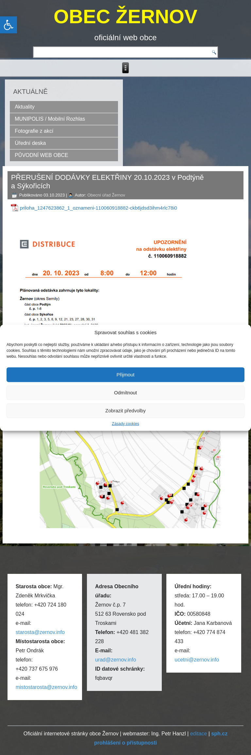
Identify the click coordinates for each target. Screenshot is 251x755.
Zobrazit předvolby (125, 410)
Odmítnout (125, 392)
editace (198, 733)
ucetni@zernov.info (197, 659)
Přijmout (125, 374)
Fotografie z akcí (34, 131)
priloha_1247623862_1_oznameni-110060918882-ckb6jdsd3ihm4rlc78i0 (98, 208)
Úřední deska (30, 143)
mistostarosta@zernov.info (46, 687)
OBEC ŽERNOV (125, 16)
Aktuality (24, 107)
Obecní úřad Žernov (106, 195)
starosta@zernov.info (40, 632)
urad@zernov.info (115, 659)
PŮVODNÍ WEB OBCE (41, 155)
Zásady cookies (125, 423)
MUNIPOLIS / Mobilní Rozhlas (50, 119)
